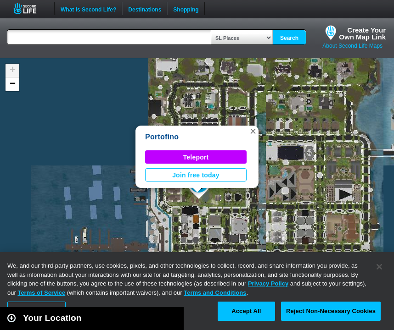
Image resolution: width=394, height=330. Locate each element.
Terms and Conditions (215, 292)
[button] (253, 131)
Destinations (144, 8)
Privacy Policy (268, 283)
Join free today (196, 175)
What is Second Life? (88, 8)
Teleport (196, 157)
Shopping (185, 8)
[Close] (379, 267)
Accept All (246, 311)
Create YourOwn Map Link (362, 33)
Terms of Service (41, 292)
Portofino (162, 137)
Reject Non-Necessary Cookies (331, 311)
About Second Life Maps (352, 46)
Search (289, 38)
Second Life (30, 8)
